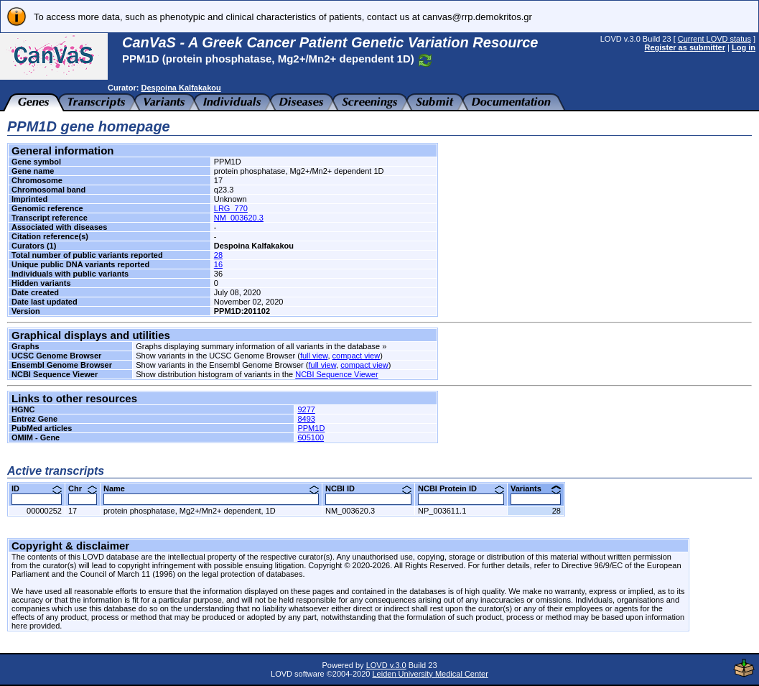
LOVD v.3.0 (386, 665)
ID (36, 488)
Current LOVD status (714, 38)
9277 (306, 409)
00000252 (44, 510)
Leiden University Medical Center (430, 673)
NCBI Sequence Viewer (336, 374)
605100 (310, 437)
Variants (536, 488)
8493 (306, 418)
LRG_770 (231, 208)
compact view (356, 355)
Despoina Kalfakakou (180, 87)
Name (211, 488)
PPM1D (311, 428)
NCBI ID (368, 488)
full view (314, 355)
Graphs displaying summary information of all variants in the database (258, 346)
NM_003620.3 (239, 217)
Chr (82, 488)
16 (218, 264)
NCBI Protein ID (461, 488)
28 (218, 255)
